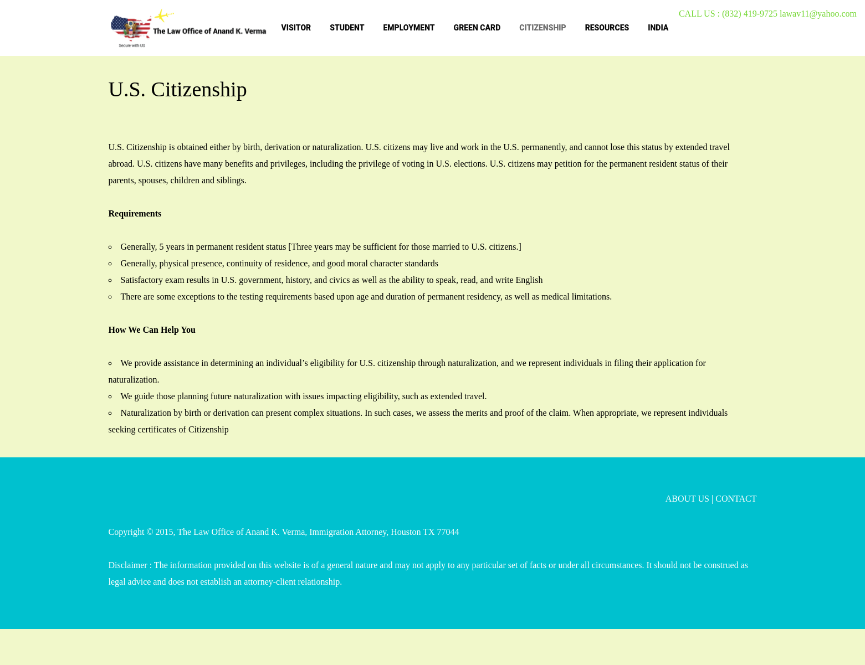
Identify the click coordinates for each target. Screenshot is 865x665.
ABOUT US (687, 498)
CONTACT (735, 498)
